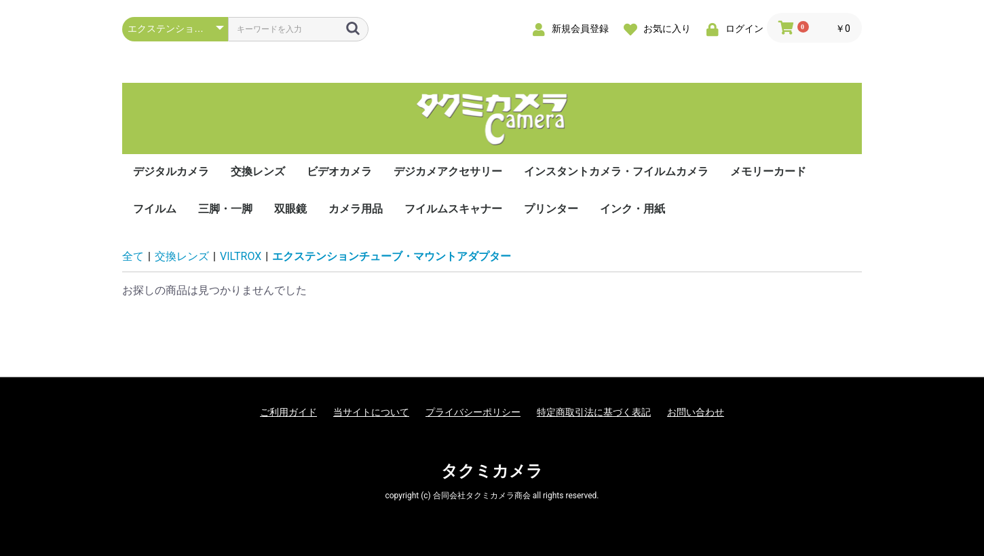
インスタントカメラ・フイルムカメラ (616, 171)
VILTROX (240, 256)
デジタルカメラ (171, 171)
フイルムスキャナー (453, 208)
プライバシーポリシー (473, 412)
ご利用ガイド (288, 412)
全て (133, 256)
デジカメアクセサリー (448, 171)
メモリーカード (768, 171)
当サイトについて (371, 412)
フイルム (154, 208)
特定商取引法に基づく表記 (594, 412)
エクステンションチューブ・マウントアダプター (391, 256)
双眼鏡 (290, 208)
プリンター (551, 208)
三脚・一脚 (225, 208)
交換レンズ (258, 171)
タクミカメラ (492, 471)
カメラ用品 (355, 208)
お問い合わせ (695, 412)
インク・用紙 (632, 208)
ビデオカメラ (339, 171)
